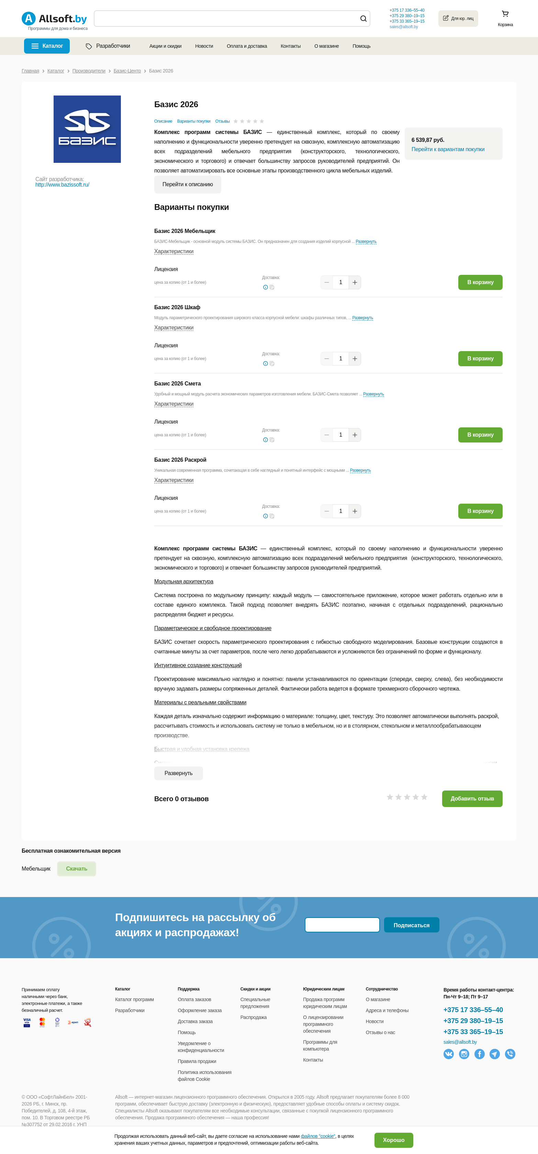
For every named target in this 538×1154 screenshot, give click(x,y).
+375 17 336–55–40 (473, 1009)
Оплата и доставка (247, 46)
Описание (163, 121)
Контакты (291, 46)
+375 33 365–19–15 (473, 1031)
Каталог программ (134, 999)
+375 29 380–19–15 (473, 1020)
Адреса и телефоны (387, 1010)
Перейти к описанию (187, 184)
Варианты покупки (194, 121)
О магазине (326, 46)
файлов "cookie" (318, 1136)
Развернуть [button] (366, 241)
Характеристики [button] (173, 251)
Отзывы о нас (380, 1032)
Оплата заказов (194, 999)
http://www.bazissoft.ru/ (62, 185)
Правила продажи (197, 1061)
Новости (204, 46)
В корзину (480, 282)
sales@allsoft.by (404, 26)
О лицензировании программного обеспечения (323, 1024)
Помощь (361, 46)
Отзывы (222, 121)
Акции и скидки (165, 46)
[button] (272, 287)
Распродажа (253, 1017)
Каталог (53, 46)
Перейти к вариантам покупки (448, 149)
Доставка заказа (195, 1021)
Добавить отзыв (472, 799)
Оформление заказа (200, 1010)
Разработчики (107, 46)
